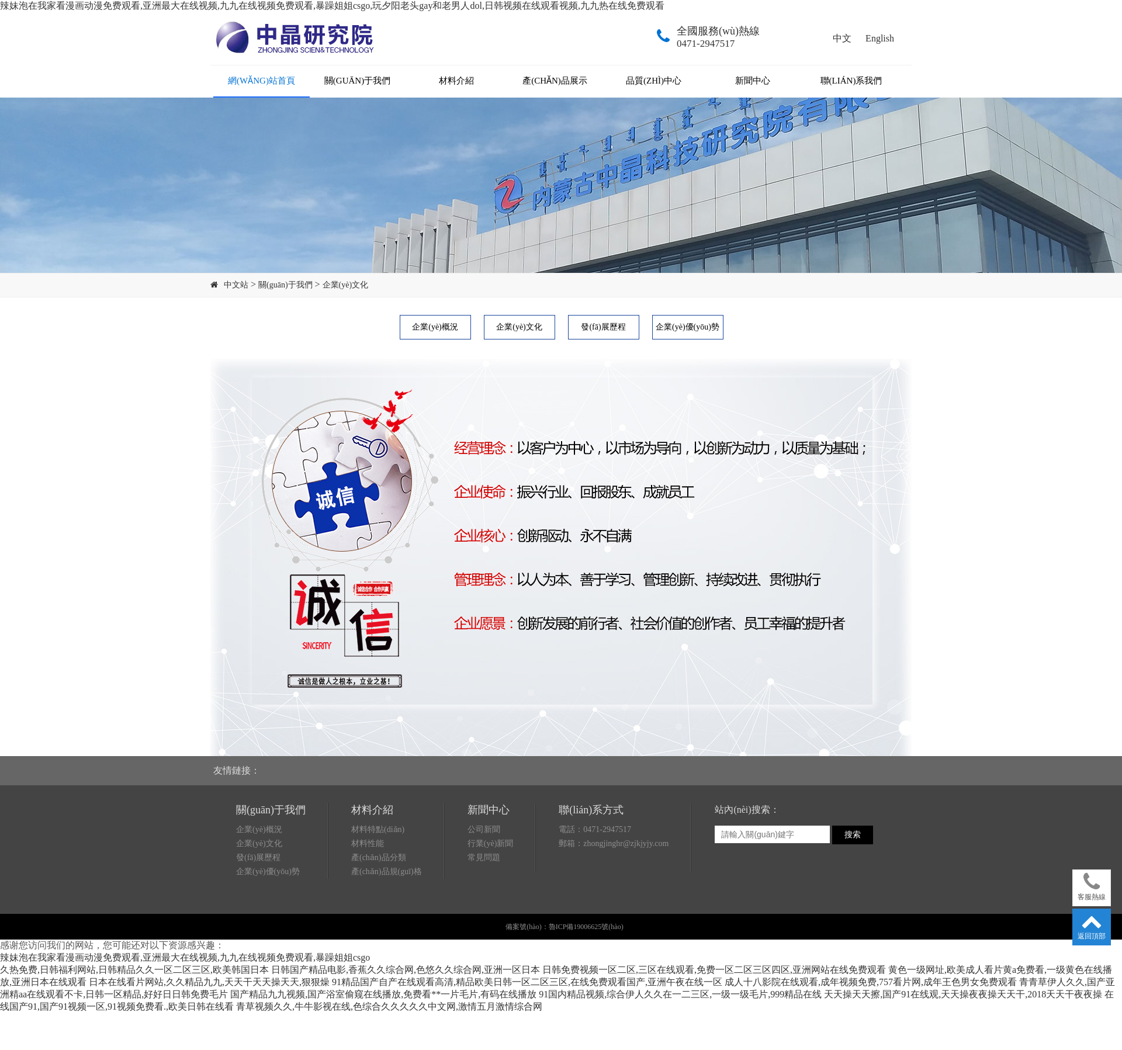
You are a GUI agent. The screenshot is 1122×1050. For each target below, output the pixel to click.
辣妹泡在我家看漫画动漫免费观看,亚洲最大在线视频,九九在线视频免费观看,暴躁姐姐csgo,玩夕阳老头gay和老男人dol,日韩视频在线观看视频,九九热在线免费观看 (332, 6)
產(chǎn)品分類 (378, 857)
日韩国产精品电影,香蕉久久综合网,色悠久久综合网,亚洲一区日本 (405, 970)
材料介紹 (456, 80)
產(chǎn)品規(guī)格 (386, 871)
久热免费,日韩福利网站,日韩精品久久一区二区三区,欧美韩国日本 (134, 970)
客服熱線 (1092, 886)
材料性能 (367, 843)
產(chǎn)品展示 (554, 80)
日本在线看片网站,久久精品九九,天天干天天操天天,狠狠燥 (209, 982)
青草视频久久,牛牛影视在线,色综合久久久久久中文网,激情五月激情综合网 (389, 1006)
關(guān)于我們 (357, 80)
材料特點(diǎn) (377, 829)
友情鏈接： (236, 770)
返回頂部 (1092, 925)
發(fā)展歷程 (603, 327)
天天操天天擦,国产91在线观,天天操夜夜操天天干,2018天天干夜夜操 (963, 994)
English (879, 38)
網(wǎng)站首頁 (261, 80)
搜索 (852, 834)
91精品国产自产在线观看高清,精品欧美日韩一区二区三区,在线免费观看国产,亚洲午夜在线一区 (527, 982)
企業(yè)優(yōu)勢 (687, 327)
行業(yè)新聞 (491, 843)
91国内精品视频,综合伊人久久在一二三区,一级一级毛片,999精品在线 (680, 994)
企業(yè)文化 (346, 284)
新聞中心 (752, 80)
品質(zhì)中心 (653, 80)
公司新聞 (484, 829)
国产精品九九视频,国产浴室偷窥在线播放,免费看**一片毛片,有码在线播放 (383, 994)
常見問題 (484, 857)
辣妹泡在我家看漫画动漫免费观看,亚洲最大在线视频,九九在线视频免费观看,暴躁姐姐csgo (185, 957)
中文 (842, 38)
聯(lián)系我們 (851, 80)
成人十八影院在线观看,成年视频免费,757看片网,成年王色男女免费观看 (871, 982)
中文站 (236, 284)
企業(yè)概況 (435, 327)
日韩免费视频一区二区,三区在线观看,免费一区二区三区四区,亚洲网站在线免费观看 (714, 970)
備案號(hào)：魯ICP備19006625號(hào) (564, 927)
